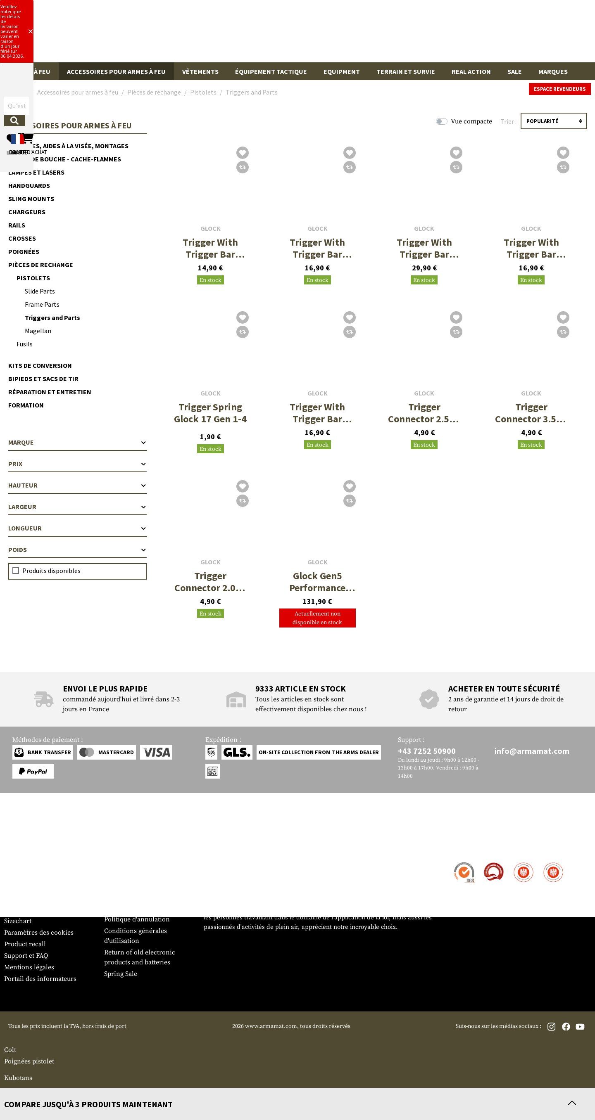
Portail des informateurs (40, 979)
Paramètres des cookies (39, 932)
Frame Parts (42, 304)
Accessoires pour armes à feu (116, 71)
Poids (77, 549)
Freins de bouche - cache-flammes (64, 159)
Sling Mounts (31, 198)
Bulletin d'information (37, 909)
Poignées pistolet (29, 1061)
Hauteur (77, 485)
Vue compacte (471, 121)
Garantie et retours (32, 898)
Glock (210, 228)
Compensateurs (27, 1091)
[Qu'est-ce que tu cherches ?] (259, 34)
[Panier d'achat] (540, 35)
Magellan (38, 331)
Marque (77, 442)
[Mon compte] (472, 35)
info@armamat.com (532, 751)
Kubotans (18, 1078)
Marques (553, 71)
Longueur (77, 528)
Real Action (471, 71)
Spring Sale (120, 974)
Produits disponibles (51, 570)
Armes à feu (31, 71)
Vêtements (200, 71)
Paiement (18, 886)
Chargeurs (26, 212)
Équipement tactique (271, 71)
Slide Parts (40, 291)
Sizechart (17, 921)
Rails (16, 225)
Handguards (29, 185)
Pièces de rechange (40, 264)
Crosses (22, 238)
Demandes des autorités (139, 896)
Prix (77, 463)
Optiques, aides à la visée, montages (68, 146)
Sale (514, 71)
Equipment (342, 71)
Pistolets (33, 278)
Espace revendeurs (560, 88)
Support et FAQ (26, 956)
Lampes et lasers (36, 172)
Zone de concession (133, 863)
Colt (10, 1050)
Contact (15, 863)
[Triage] (554, 121)
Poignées (23, 251)
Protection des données (139, 908)
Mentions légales (29, 967)
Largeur (77, 506)
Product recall (25, 944)
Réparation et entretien (49, 392)
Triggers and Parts (52, 317)
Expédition (20, 875)
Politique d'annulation (137, 919)
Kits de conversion (40, 365)
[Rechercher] (340, 34)
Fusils (25, 344)
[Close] (398, 7)
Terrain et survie (405, 71)
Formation (26, 405)
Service (20, 847)
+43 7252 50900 (427, 751)
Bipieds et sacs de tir (43, 378)
